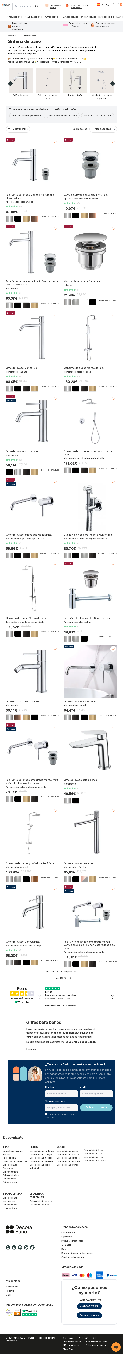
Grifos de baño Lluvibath (95, 1161)
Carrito (9, 1295)
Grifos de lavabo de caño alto (98, 116)
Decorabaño (12, 36)
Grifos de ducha (10, 1172)
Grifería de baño (88, 17)
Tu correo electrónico (56, 1101)
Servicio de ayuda (89, 1315)
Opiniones (67, 1237)
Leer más (31, 1049)
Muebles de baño (15, 17)
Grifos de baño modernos (42, 1151)
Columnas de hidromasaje (15, 1162)
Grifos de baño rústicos (41, 1158)
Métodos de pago (71, 1345)
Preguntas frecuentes (72, 1241)
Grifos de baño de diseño (42, 1162)
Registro (10, 1291)
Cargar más (62, 978)
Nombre (49, 1088)
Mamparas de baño (34, 17)
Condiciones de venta (96, 1342)
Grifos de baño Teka (93, 1154)
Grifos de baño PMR (39, 1205)
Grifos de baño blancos (68, 1155)
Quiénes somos (69, 1233)
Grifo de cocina (10, 1182)
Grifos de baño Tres (93, 1157)
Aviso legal (68, 1338)
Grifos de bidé (9, 1179)
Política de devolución (96, 1345)
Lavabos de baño (70, 17)
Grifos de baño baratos (41, 1201)
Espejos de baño (106, 17)
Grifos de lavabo (11, 1165)
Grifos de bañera (11, 1175)
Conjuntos (8, 1168)
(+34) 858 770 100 (89, 1306)
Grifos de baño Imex (93, 1150)
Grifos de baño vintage (41, 1155)
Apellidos (85, 1088)
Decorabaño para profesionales (77, 1253)
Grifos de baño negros (67, 1151)
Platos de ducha (52, 17)
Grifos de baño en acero (68, 1162)
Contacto (66, 1245)
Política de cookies (72, 1342)
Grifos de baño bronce (67, 1165)
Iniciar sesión (12, 1287)
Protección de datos (88, 1338)
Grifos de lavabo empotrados (63, 116)
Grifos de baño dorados (68, 1158)
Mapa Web (68, 1349)
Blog (64, 1249)
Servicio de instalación (73, 1257)
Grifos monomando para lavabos (27, 116)
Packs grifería (9, 1158)
